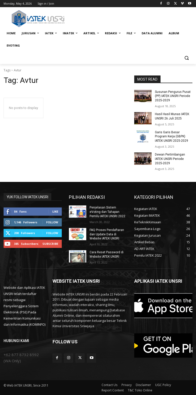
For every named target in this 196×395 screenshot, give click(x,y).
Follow (52, 222)
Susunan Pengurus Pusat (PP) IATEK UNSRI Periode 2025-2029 (173, 96)
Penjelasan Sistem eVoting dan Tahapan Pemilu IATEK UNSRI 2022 (107, 212)
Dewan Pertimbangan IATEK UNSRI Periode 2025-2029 (170, 159)
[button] (186, 58)
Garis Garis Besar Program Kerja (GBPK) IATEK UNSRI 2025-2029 (171, 136)
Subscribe (50, 244)
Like (55, 211)
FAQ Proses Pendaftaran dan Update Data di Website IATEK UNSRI (107, 234)
